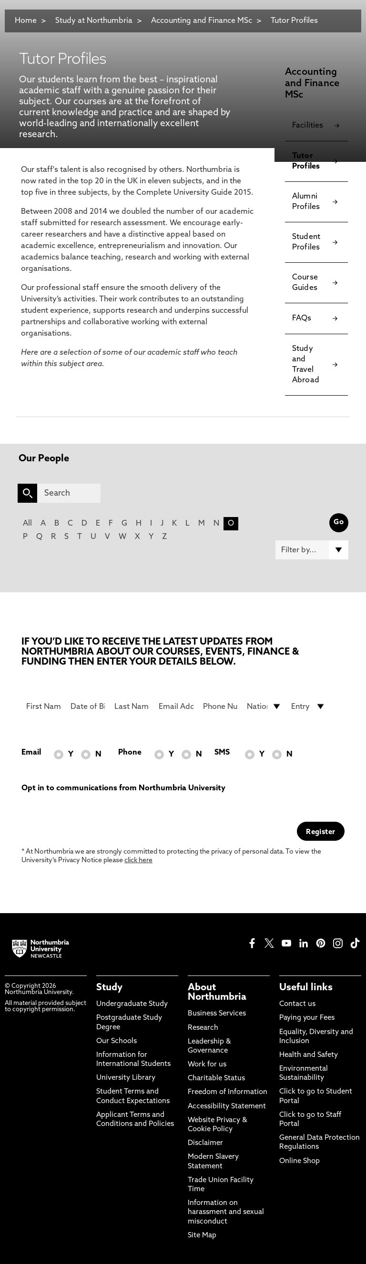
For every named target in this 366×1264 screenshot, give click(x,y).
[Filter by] (311, 549)
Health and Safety (308, 1055)
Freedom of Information (227, 1092)
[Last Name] (132, 706)
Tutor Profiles (294, 21)
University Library (125, 1078)
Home (26, 21)
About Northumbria (217, 992)
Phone (130, 752)
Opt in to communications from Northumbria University (123, 788)
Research (203, 1028)
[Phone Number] (220, 706)
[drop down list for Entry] (308, 706)
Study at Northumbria (93, 21)
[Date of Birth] (88, 706)
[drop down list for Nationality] (264, 706)
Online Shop (299, 1161)
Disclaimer (205, 1143)
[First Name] (43, 706)
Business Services (217, 1013)
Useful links (306, 988)
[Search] (69, 493)
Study (109, 988)
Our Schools (116, 1041)
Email (31, 752)
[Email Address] (176, 706)
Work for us (207, 1064)
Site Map (202, 1235)
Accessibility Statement (227, 1106)
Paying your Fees (307, 1018)
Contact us (297, 1004)
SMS (222, 752)
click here (138, 860)
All (27, 523)
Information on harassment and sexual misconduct (226, 1212)
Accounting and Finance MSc (201, 21)
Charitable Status (216, 1078)
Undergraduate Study (132, 1004)
